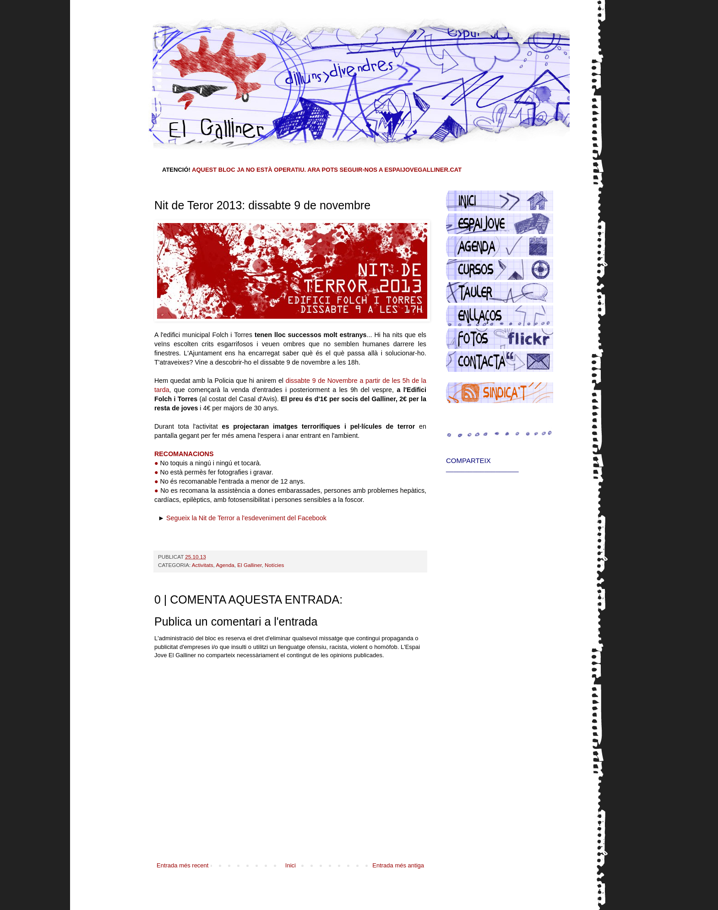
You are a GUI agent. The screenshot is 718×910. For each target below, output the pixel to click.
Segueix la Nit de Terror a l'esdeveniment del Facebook (246, 518)
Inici (290, 865)
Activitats (202, 565)
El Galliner (249, 565)
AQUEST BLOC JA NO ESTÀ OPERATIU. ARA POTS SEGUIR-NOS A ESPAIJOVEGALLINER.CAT (327, 169)
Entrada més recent (182, 865)
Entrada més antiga (398, 865)
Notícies (274, 565)
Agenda (225, 565)
